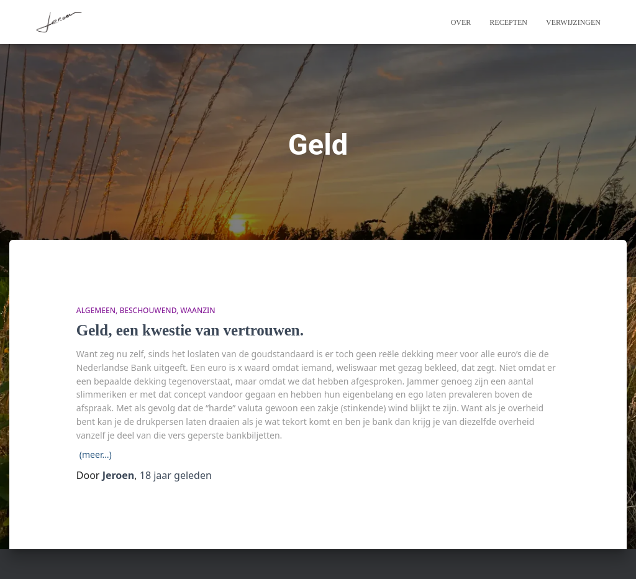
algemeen (96, 310)
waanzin (197, 310)
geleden (176, 475)
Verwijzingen (573, 22)
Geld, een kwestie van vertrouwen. (190, 330)
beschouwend (147, 310)
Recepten (508, 22)
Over (461, 22)
